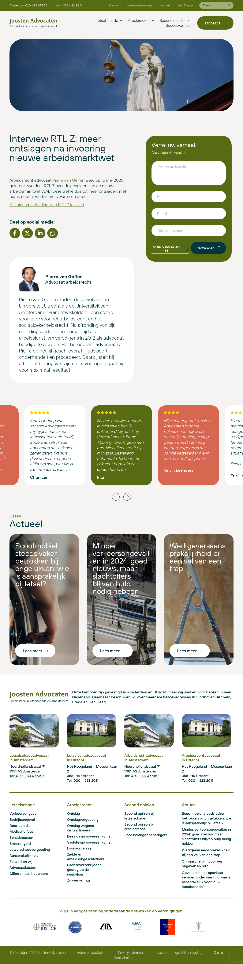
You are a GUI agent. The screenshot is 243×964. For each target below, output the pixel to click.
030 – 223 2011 (85, 780)
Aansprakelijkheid (24, 855)
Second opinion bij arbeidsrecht (139, 826)
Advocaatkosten (22, 867)
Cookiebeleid (123, 957)
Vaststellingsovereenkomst (85, 842)
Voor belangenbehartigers (145, 835)
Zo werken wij (20, 861)
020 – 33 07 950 (145, 775)
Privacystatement (131, 952)
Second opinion (175, 20)
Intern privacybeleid (91, 952)
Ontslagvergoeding (83, 819)
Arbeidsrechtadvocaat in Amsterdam (143, 757)
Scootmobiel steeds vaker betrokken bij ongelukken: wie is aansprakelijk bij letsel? (42, 564)
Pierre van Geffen (68, 180)
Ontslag (73, 813)
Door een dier (20, 825)
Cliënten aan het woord (28, 873)
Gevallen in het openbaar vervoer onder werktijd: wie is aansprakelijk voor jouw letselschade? (206, 879)
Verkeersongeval (23, 813)
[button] (14, 233)
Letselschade (109, 20)
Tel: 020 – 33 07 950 (26, 775)
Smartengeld (20, 843)
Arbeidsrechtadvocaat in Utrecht (201, 757)
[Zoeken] (228, 5)
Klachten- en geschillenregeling (179, 952)
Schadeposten (21, 837)
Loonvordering (79, 848)
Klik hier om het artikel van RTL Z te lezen (46, 204)
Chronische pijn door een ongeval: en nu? (202, 863)
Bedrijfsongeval (22, 819)
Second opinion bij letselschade (139, 815)
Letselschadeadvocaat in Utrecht (86, 757)
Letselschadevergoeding (29, 849)
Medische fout (21, 831)
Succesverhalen (179, 25)
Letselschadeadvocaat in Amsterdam (29, 757)
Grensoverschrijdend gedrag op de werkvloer (84, 869)
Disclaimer (222, 952)
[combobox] (215, 5)
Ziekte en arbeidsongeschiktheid (85, 856)
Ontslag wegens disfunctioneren (80, 828)
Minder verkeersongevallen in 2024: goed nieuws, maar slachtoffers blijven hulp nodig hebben (120, 568)
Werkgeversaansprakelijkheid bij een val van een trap (198, 557)
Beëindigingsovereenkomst (85, 836)
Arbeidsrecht (141, 20)
